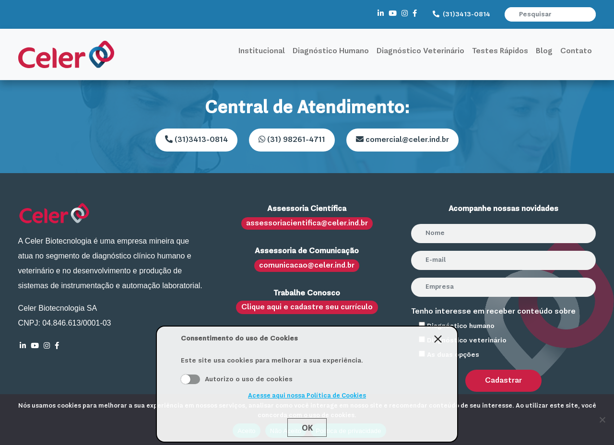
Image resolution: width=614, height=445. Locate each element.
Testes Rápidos (500, 51)
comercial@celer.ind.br (402, 139)
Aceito (190, 379)
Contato (576, 51)
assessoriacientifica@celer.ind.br (307, 223)
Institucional (261, 51)
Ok (307, 427)
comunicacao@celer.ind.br (306, 265)
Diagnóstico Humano (331, 51)
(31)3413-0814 (461, 14)
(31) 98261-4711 (292, 139)
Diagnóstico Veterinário (420, 51)
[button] (589, 14)
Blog (544, 51)
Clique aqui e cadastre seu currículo (307, 307)
